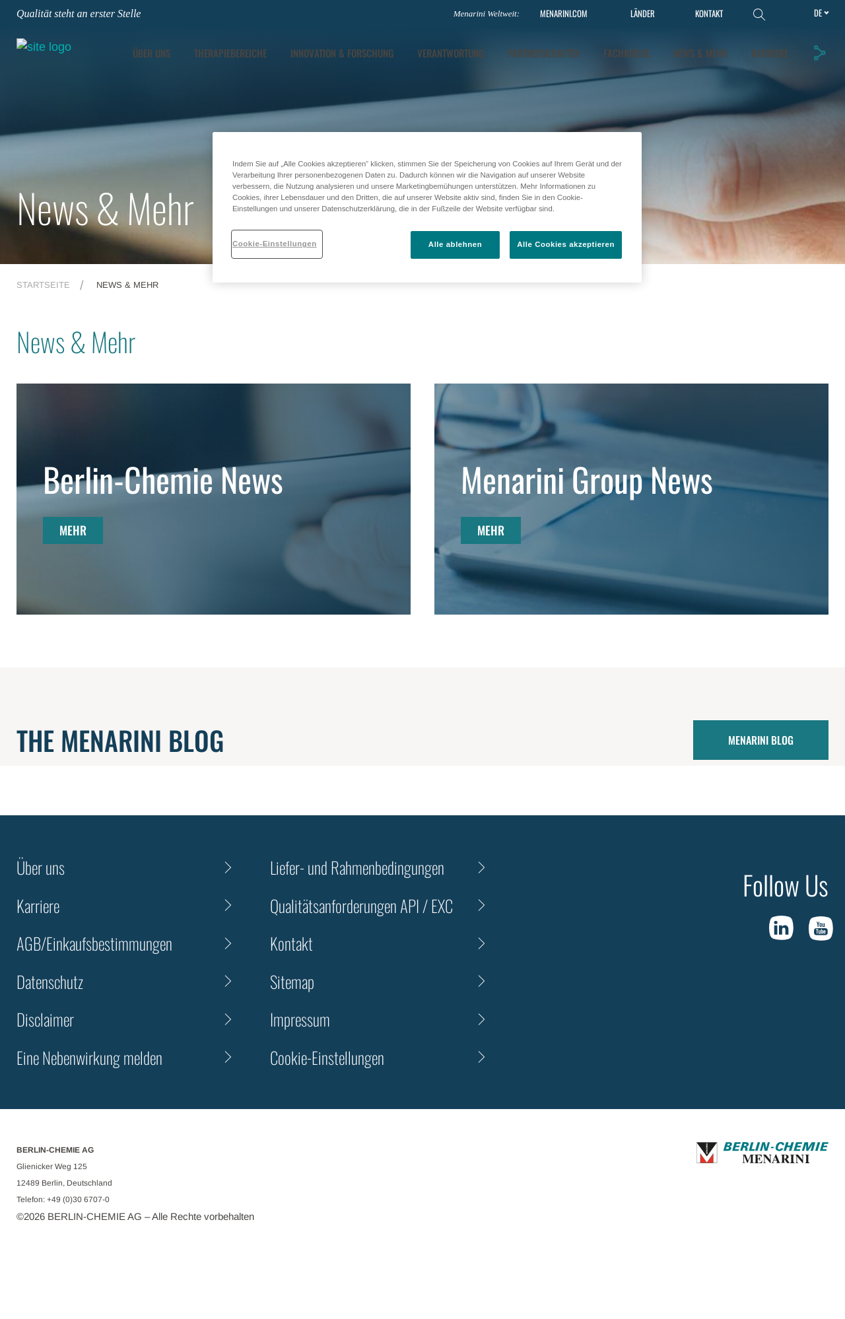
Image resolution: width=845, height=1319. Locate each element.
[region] (427, 207)
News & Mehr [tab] (702, 73)
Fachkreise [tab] (767, 47)
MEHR (72, 530)
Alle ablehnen (455, 244)
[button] (821, 59)
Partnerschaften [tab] (684, 47)
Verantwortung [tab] (591, 47)
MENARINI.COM (564, 13)
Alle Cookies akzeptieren (566, 244)
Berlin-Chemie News (163, 478)
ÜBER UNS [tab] (292, 47)
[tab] (482, 47)
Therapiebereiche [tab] (371, 47)
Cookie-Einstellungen (327, 1057)
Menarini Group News (587, 478)
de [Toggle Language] (818, 12)
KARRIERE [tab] (771, 73)
